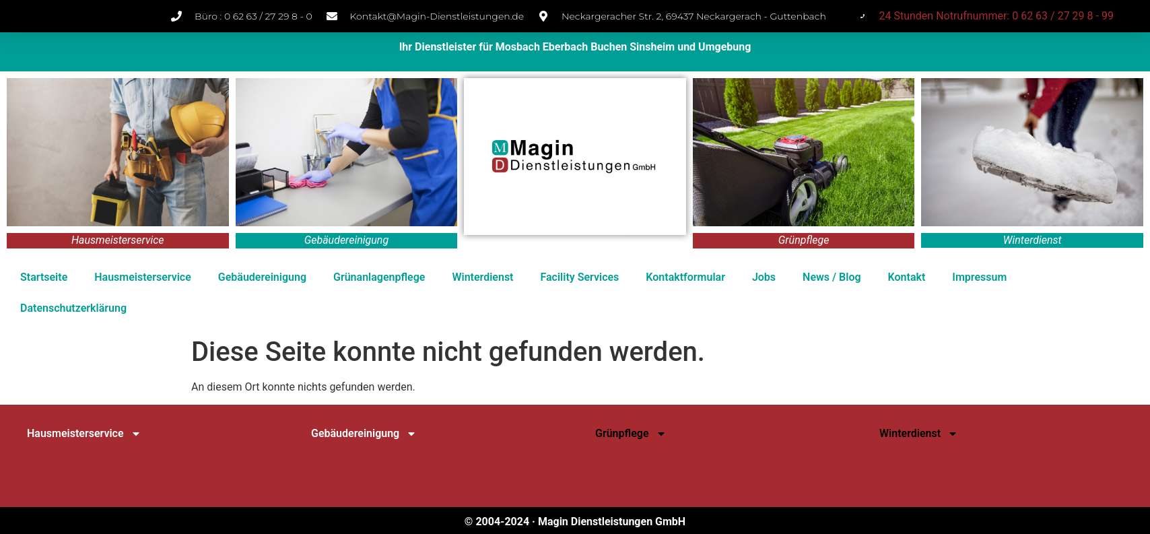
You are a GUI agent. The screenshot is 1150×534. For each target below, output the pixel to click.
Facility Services (579, 277)
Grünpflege (631, 434)
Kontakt (907, 277)
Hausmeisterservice (142, 277)
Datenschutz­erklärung (73, 308)
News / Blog (831, 277)
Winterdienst (482, 277)
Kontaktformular (685, 277)
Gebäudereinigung (262, 277)
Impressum (979, 277)
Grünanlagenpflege (379, 277)
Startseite (43, 277)
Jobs (764, 277)
